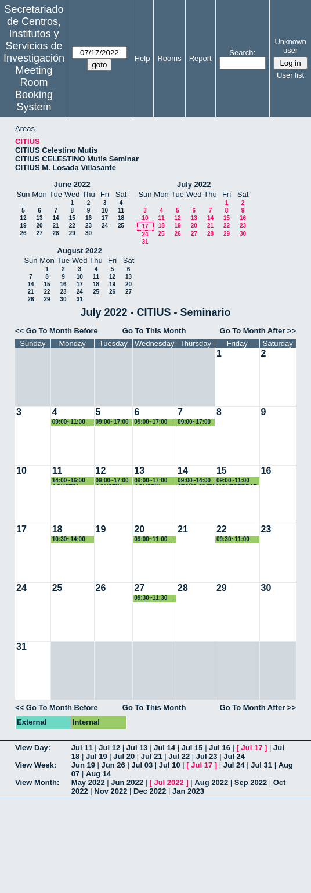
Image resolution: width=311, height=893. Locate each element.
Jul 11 (82, 747)
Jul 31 (261, 765)
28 (55, 233)
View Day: (32, 747)
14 (55, 218)
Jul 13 (137, 747)
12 (23, 218)
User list (290, 75)
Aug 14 (98, 773)
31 (145, 242)
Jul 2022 (168, 782)
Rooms (169, 58)
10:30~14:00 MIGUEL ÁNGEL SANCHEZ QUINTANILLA (71, 539)
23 (88, 225)
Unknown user (290, 46)
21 (55, 225)
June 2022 (72, 184)
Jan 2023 (188, 791)
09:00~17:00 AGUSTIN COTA (112, 422)
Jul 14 (164, 747)
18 (121, 218)
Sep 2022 (250, 782)
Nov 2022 (110, 791)
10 (105, 210)
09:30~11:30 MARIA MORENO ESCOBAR (150, 598)
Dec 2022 (149, 791)
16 (88, 218)
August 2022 (79, 250)
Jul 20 (124, 756)
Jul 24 (234, 756)
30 (88, 233)
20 (39, 225)
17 (105, 218)
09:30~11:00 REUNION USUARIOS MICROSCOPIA (237, 539)
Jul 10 (169, 765)
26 (23, 233)
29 (72, 233)
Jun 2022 (127, 782)
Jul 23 (207, 756)
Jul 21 (151, 756)
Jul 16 (219, 747)
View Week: (35, 765)
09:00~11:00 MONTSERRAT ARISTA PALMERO (72, 422)
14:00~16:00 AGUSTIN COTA (68, 481)
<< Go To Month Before (56, 330)
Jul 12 (109, 747)
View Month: (37, 782)
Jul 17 (252, 747)
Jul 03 (142, 765)
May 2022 (88, 782)
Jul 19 (96, 756)
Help (142, 58)
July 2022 (194, 184)
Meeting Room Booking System (34, 88)
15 (72, 218)
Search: (242, 52)
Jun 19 (83, 765)
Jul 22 (179, 756)
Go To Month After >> (258, 330)
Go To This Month (154, 330)
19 (23, 225)
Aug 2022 (211, 782)
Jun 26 (113, 765)
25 (121, 225)
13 (39, 218)
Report (200, 58)
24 (105, 225)
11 (121, 210)
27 (39, 233)
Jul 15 (192, 747)
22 (72, 225)
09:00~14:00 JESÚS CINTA (196, 481)
